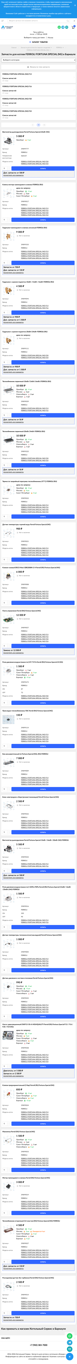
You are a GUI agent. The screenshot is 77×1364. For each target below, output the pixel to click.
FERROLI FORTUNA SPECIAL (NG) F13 (17, 74)
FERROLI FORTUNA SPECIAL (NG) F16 (17, 86)
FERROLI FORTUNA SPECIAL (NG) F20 (17, 99)
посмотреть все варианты (13, 175)
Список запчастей (9, 78)
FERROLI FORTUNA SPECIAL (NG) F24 (17, 111)
